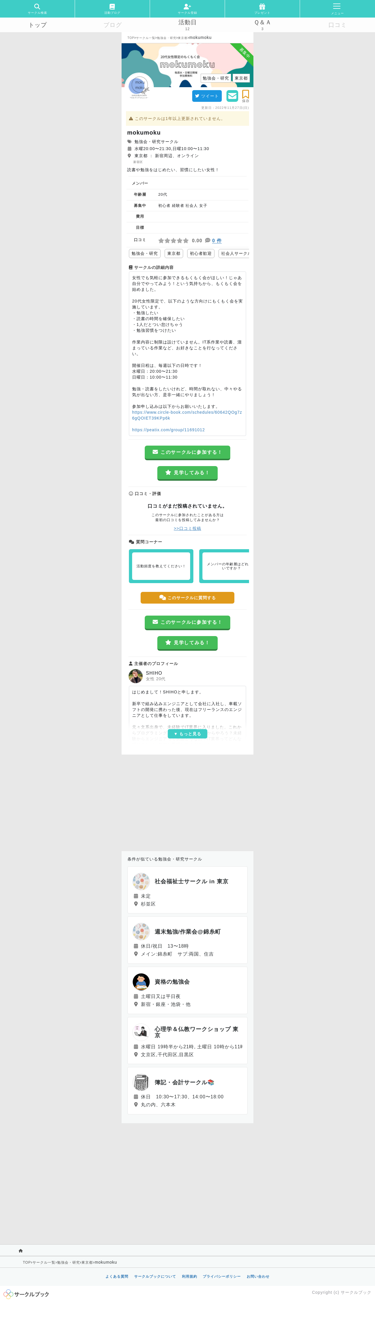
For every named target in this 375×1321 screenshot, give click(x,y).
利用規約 (189, 1276)
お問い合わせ (258, 1276)
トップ (37, 25)
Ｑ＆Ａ (263, 22)
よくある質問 (116, 1276)
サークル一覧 (145, 37)
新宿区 (138, 162)
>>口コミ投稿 (187, 528)
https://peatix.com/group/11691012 (168, 429)
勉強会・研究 (166, 37)
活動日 (187, 22)
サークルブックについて (155, 1276)
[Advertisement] (187, 801)
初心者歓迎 (201, 253)
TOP (130, 37)
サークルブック (356, 1292)
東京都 (183, 37)
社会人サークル (236, 253)
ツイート (207, 96)
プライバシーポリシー (222, 1276)
